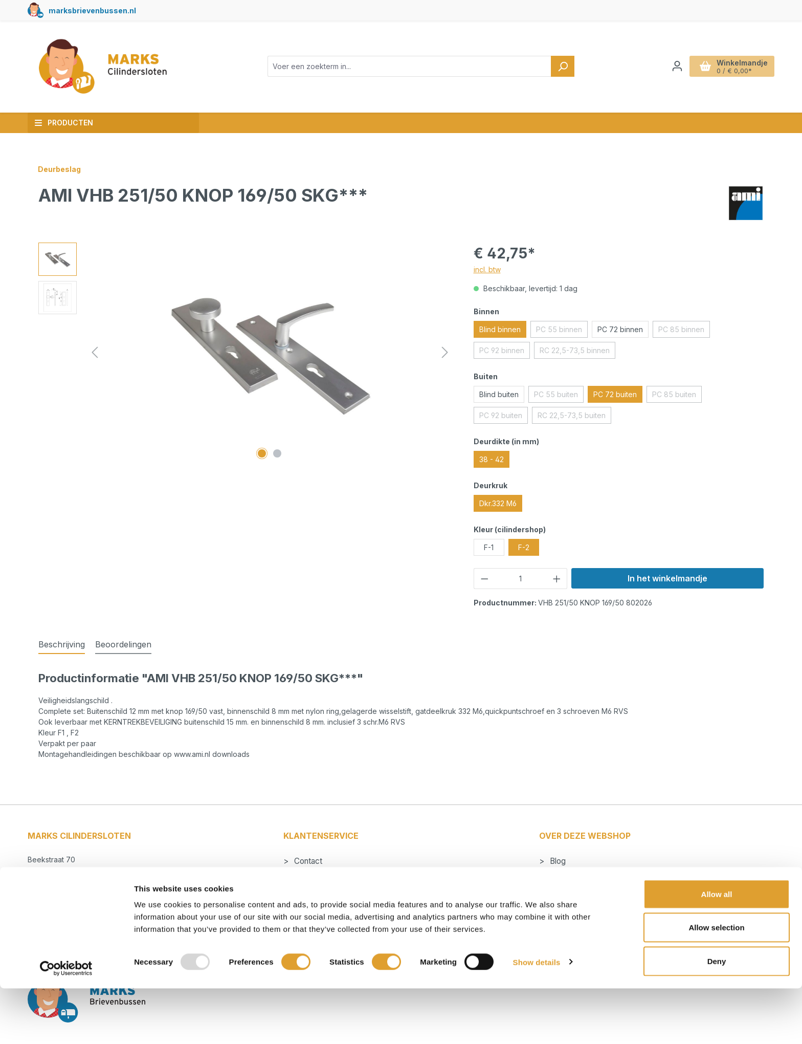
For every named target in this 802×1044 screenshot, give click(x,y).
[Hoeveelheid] (520, 578)
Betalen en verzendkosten (339, 875)
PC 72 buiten (615, 394)
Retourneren (315, 902)
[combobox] (409, 66)
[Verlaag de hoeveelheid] (484, 578)
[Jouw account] (677, 66)
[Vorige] (94, 352)
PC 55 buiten (559, 396)
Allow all (716, 949)
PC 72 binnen (620, 329)
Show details (537, 1017)
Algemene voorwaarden (591, 889)
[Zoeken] (562, 66)
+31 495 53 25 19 (67, 893)
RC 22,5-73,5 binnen (577, 352)
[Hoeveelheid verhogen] (557, 578)
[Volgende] (445, 352)
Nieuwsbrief (570, 902)
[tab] (61, 645)
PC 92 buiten (503, 417)
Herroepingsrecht (324, 916)
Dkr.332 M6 (498, 503)
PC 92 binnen (504, 352)
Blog (557, 861)
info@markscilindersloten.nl (83, 881)
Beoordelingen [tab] (123, 644)
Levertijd (308, 889)
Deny (716, 1016)
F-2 (523, 547)
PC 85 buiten (677, 396)
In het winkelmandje (667, 578)
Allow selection (716, 983)
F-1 (489, 547)
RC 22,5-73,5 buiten (574, 417)
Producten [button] (63, 122)
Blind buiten (499, 394)
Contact (307, 861)
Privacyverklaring (579, 916)
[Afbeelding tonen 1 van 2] (262, 453)
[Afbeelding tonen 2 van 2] (277, 453)
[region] (245, 353)
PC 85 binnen (684, 331)
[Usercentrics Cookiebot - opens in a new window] (66, 1024)
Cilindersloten (572, 875)
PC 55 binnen (562, 331)
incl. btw (487, 269)
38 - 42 (491, 459)
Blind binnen (500, 329)
